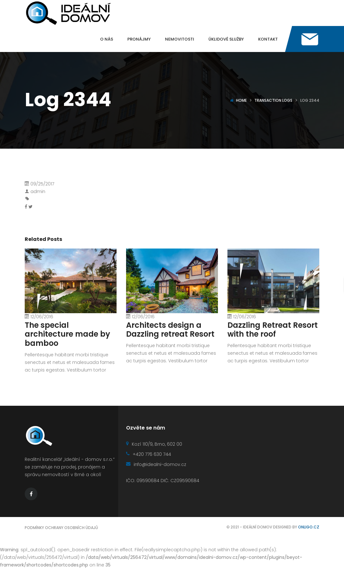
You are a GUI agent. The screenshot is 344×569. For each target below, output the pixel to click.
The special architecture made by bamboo (67, 334)
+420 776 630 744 (148, 454)
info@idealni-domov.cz (156, 464)
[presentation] (233, 271)
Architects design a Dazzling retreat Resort (170, 329)
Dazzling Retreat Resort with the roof (272, 329)
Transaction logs (273, 100)
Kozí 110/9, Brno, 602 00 (154, 444)
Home (241, 100)
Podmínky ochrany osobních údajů (61, 527)
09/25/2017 (42, 184)
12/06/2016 (41, 317)
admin (37, 191)
